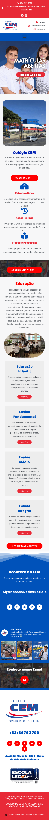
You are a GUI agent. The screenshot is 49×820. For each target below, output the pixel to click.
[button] (24, 36)
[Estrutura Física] (24, 186)
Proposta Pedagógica (24, 242)
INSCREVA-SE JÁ (30, 74)
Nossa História (24, 217)
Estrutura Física (24, 193)
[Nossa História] (24, 211)
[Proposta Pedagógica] (24, 235)
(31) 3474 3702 (24, 732)
